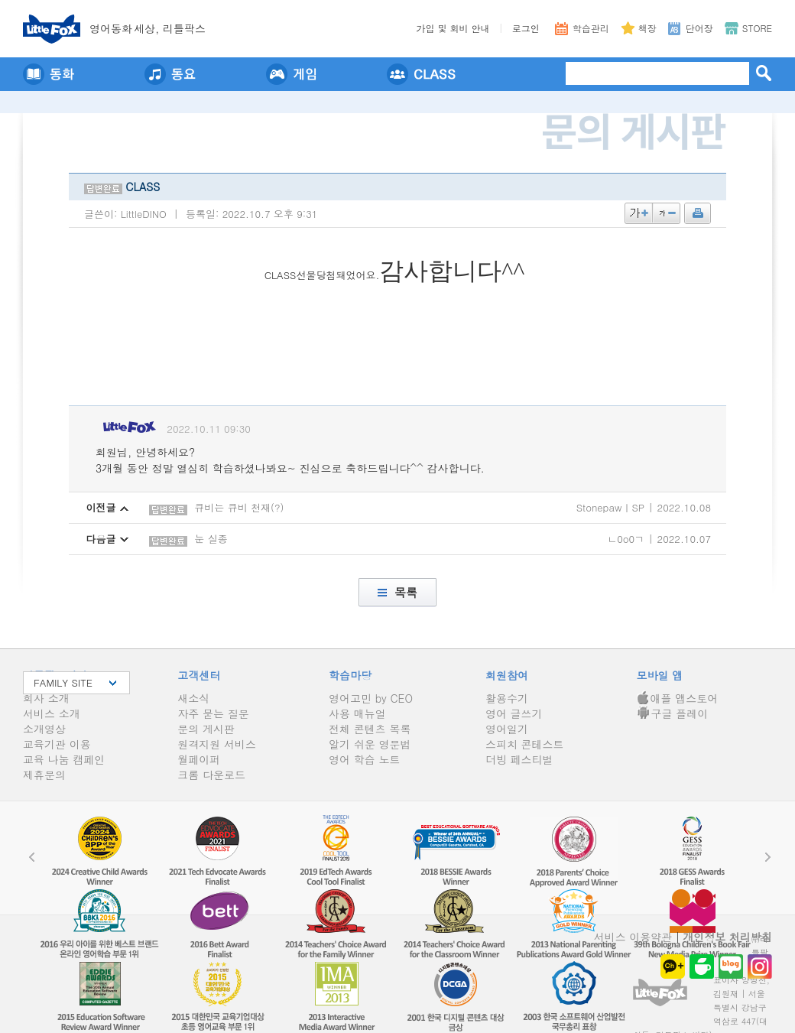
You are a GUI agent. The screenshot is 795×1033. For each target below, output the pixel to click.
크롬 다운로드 (211, 774)
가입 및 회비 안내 (453, 27)
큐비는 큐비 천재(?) (239, 507)
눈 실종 (210, 538)
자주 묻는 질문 (212, 713)
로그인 (526, 27)
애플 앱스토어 (678, 698)
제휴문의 (44, 774)
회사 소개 (46, 698)
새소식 (193, 698)
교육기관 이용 (57, 744)
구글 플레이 (673, 713)
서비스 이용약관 (633, 936)
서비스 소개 (51, 713)
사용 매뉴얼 (357, 713)
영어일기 (506, 728)
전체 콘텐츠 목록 (369, 728)
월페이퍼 (198, 759)
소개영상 (44, 728)
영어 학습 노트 (364, 759)
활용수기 (506, 698)
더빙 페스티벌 (519, 759)
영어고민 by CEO (371, 698)
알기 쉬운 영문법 (369, 744)
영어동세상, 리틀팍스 (147, 28)
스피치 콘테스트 (524, 744)
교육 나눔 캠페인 (64, 759)
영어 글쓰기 (514, 713)
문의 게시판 (206, 728)
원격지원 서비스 (216, 744)
